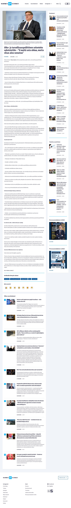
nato (30, 279)
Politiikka (6, 56)
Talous (4, 488)
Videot (41, 3)
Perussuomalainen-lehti (30, 494)
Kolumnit (5, 501)
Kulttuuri (5, 497)
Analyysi (5, 490)
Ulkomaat (5, 492)
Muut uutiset (6, 494)
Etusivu (27, 3)
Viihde (4, 503)
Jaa (42, 56)
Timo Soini (34, 279)
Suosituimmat (34, 3)
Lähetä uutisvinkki (29, 492)
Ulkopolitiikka (24, 279)
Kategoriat (48, 4)
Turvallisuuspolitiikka (15, 279)
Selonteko (7, 279)
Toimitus (27, 490)
